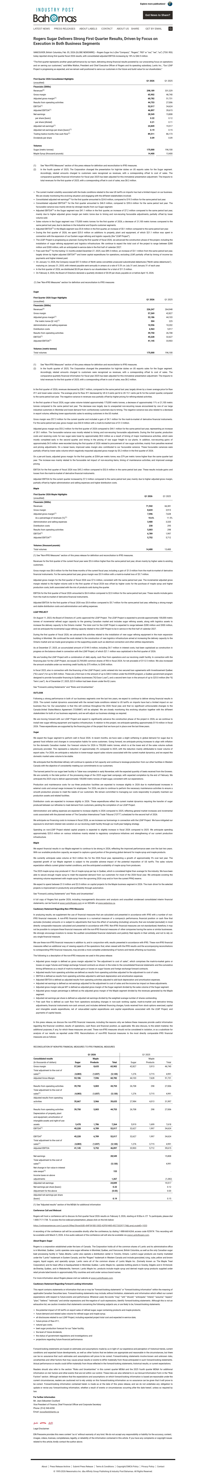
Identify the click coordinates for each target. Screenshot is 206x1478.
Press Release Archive (60, 1466)
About (44, 1466)
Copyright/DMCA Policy (128, 1466)
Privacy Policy (147, 1466)
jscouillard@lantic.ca (49, 1412)
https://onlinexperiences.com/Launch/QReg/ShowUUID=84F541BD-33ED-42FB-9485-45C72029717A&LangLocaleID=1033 (90, 1225)
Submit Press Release (83, 1466)
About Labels (88, 28)
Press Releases (64, 28)
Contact (107, 28)
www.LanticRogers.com (71, 903)
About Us (123, 28)
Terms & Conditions (105, 1466)
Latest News (41, 28)
